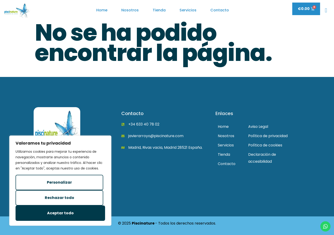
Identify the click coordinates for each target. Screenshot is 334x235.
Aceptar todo (60, 213)
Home (101, 10)
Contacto (219, 10)
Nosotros (130, 10)
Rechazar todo (59, 197)
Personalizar (59, 182)
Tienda (159, 10)
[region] (60, 181)
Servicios (188, 10)
